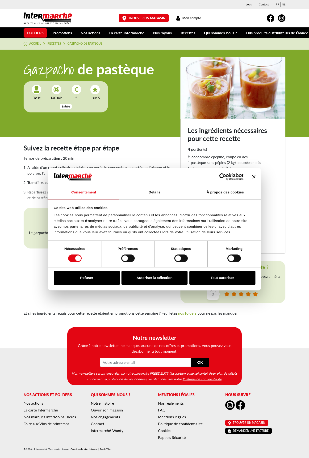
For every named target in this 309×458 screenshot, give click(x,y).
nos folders (187, 313)
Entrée (66, 106)
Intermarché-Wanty (107, 430)
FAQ (162, 410)
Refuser (86, 278)
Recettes (188, 32)
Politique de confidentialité (202, 379)
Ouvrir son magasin (107, 410)
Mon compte (188, 18)
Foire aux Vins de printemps (46, 423)
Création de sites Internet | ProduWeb (91, 449)
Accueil (32, 44)
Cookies (164, 430)
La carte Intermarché (126, 32)
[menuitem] (277, 4)
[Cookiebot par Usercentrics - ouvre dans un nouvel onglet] (222, 176)
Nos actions (90, 32)
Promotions (62, 32)
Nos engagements (105, 416)
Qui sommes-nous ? (220, 32)
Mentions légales (172, 416)
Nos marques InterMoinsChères (50, 416)
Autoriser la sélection (155, 278)
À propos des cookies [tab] (225, 192)
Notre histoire (102, 403)
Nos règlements (171, 403)
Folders (35, 32)
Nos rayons (162, 32)
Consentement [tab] (83, 192)
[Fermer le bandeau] (253, 176)
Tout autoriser (222, 278)
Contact (264, 4)
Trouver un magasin (144, 18)
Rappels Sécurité (172, 437)
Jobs (249, 4)
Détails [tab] (154, 192)
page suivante (196, 373)
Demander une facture (248, 431)
